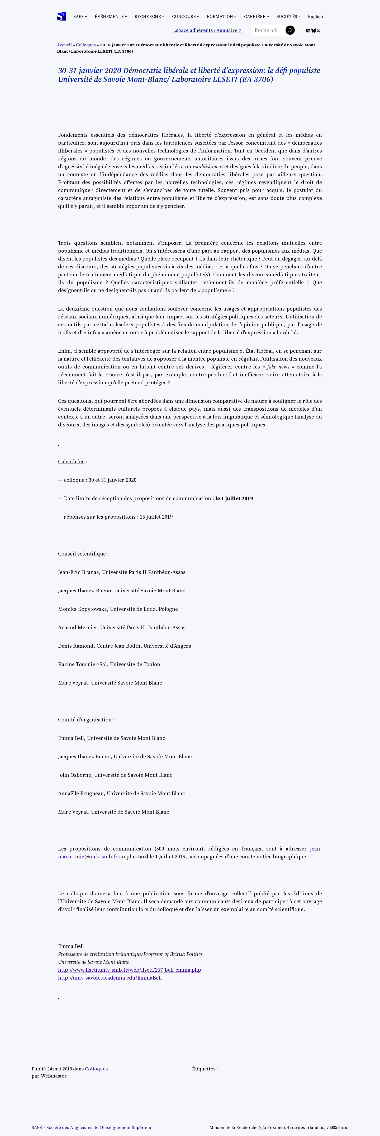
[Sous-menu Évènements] (126, 16)
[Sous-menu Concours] (198, 16)
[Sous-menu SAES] (86, 16)
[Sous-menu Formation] (235, 16)
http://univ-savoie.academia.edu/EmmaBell (110, 977)
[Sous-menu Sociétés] (299, 16)
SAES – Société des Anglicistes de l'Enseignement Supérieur (92, 1127)
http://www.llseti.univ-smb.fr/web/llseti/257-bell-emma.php (129, 969)
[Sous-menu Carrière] (268, 16)
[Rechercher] (290, 30)
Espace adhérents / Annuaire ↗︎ (207, 30)
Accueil (64, 45)
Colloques (86, 45)
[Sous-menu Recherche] (163, 16)
